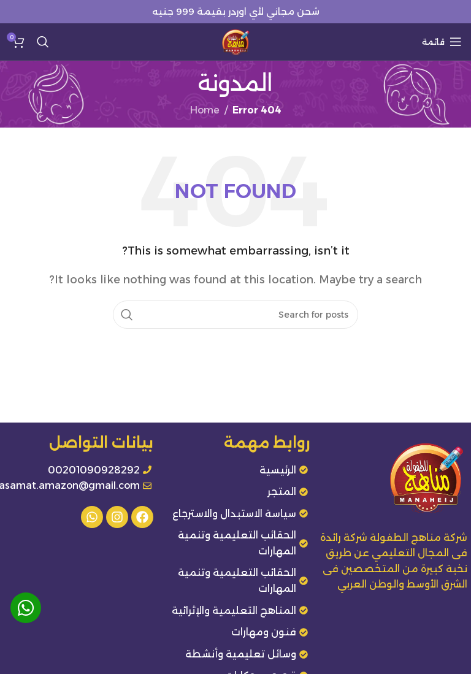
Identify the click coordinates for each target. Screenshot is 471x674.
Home (205, 110)
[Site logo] (235, 41)
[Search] (43, 41)
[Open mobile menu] (442, 41)
